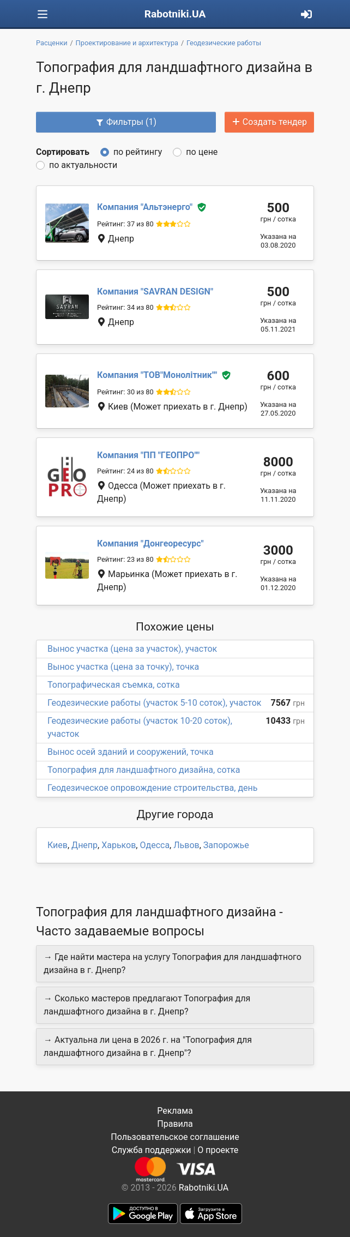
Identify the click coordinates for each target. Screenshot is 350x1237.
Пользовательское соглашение (175, 1137)
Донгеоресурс (150, 543)
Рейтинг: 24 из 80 (125, 471)
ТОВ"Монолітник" (157, 375)
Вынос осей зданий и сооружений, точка (130, 752)
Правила (174, 1124)
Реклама (175, 1111)
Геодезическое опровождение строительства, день (152, 788)
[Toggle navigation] (42, 14)
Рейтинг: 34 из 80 (125, 307)
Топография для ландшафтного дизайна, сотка (143, 770)
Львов (186, 845)
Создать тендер (269, 122)
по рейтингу (137, 152)
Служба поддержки (151, 1150)
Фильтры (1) (125, 122)
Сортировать (62, 152)
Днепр (84, 845)
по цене (202, 152)
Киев (57, 845)
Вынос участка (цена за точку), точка (123, 667)
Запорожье (226, 845)
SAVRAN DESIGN (155, 291)
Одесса (155, 845)
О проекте (217, 1150)
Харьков (118, 845)
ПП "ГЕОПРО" (148, 455)
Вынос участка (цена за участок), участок (132, 649)
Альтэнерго (144, 207)
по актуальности (83, 165)
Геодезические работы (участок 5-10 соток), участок (154, 703)
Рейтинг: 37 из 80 (125, 224)
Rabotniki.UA (175, 14)
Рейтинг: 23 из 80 (125, 559)
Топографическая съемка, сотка (113, 685)
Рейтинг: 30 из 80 (125, 392)
